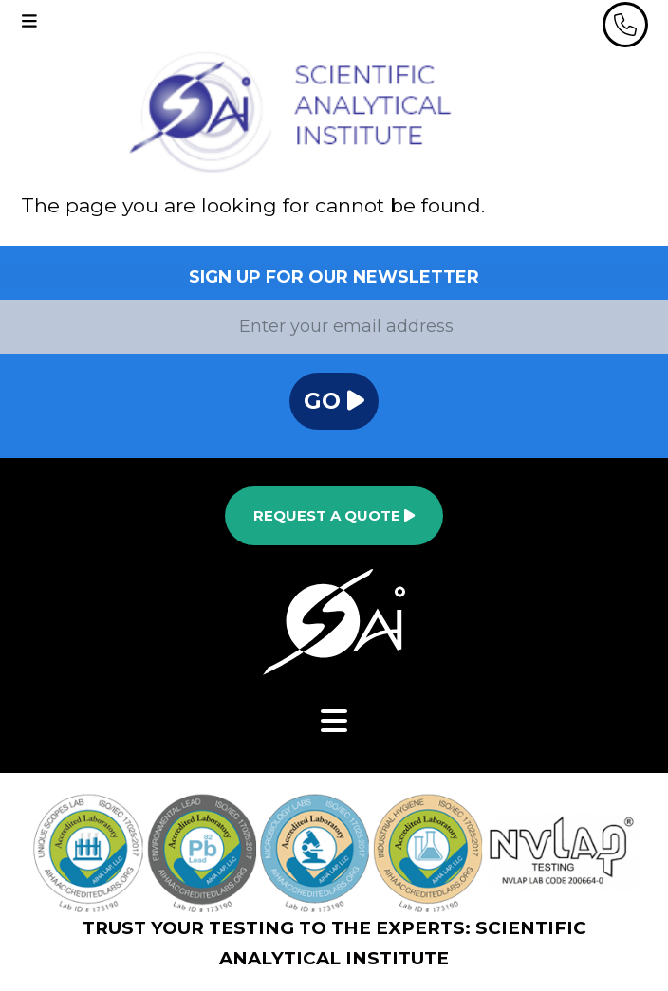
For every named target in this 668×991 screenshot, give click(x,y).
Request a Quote (334, 515)
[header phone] (625, 24)
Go (334, 400)
